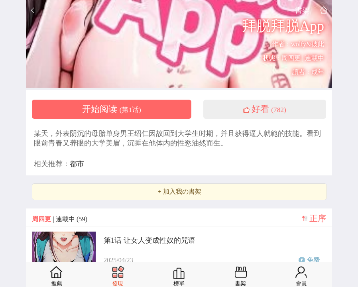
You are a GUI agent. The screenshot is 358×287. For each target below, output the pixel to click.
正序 (317, 218)
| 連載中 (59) (59, 219)
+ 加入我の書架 (179, 191)
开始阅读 (111, 109)
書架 (302, 10)
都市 (77, 164)
